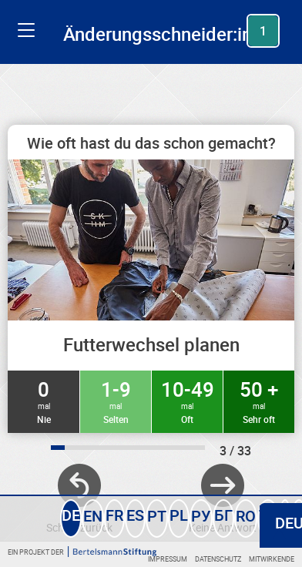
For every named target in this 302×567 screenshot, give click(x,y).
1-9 (115, 400)
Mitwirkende (271, 559)
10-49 (187, 400)
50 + (259, 400)
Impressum (167, 559)
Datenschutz (218, 559)
